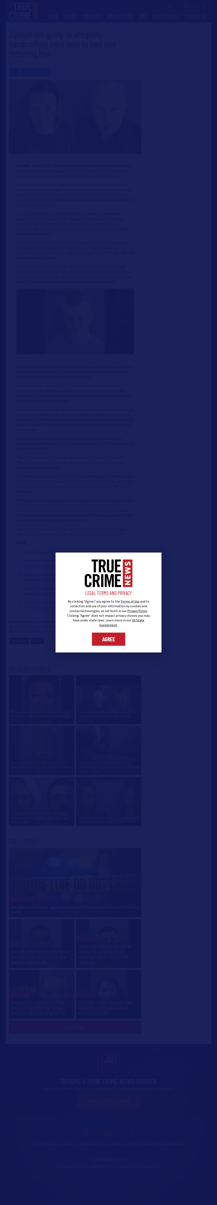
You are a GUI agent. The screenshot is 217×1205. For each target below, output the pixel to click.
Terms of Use (130, 601)
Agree (108, 639)
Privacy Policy (137, 611)
